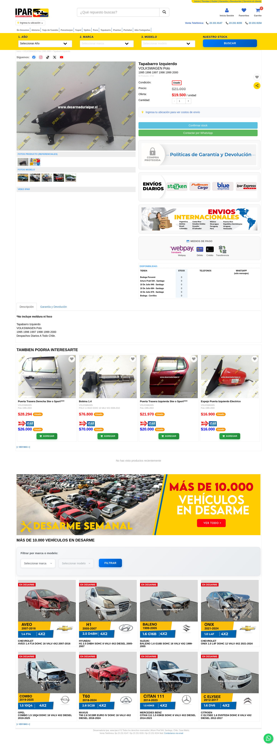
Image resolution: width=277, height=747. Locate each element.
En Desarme (23, 30)
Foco (95, 30)
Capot (78, 30)
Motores (35, 30)
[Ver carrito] (258, 12)
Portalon (127, 30)
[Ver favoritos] (244, 12)
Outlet (214, 1)
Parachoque (66, 30)
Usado (176, 82)
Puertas (117, 30)
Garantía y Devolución (230, 1)
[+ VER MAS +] (23, 447)
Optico (86, 30)
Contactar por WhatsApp (198, 132)
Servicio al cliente (252, 1)
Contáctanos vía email (173, 733)
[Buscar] (164, 12)
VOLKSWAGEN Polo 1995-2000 (37, 51)
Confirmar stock (198, 125)
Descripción (27, 306)
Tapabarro (105, 30)
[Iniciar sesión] (227, 12)
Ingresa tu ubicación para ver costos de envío (173, 112)
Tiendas (205, 1)
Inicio (197, 1)
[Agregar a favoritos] (257, 77)
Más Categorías (142, 30)
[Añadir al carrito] (46, 436)
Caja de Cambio (50, 30)
